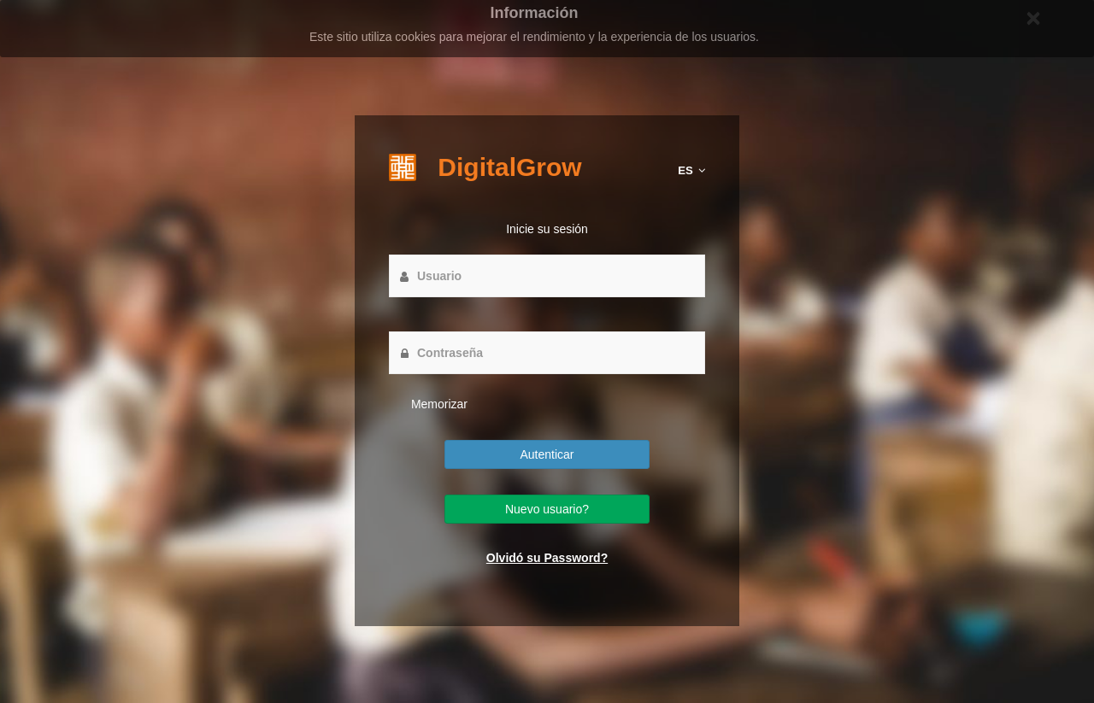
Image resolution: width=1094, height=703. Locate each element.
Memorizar (438, 404)
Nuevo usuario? (547, 509)
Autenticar (546, 454)
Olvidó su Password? (547, 558)
